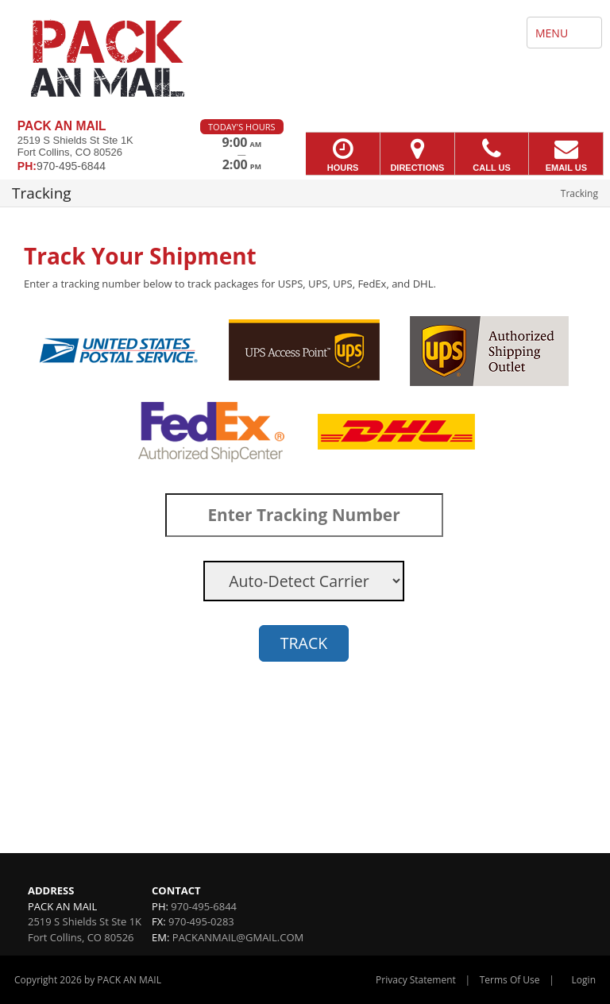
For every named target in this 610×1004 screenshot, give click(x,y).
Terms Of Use (510, 980)
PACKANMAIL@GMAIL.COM (237, 937)
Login (584, 980)
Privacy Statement (416, 980)
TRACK (303, 643)
